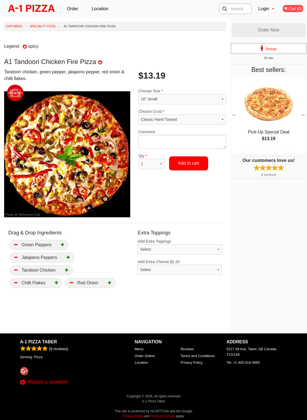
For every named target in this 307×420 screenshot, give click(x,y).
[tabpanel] (268, 115)
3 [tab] (264, 150)
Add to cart (188, 163)
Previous (234, 114)
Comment (182, 139)
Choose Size (182, 96)
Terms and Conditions (198, 356)
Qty (151, 161)
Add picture (15, 93)
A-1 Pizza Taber (38, 341)
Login (263, 8)
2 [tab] (256, 150)
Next (303, 114)
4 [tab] (273, 150)
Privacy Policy (192, 362)
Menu (139, 349)
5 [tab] (281, 150)
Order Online (73, 12)
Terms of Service (162, 416)
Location (100, 8)
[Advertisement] (115, 315)
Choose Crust (182, 117)
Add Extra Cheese (180, 267)
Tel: (243, 362)
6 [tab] (289, 150)
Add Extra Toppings (180, 247)
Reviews (187, 349)
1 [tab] (248, 150)
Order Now (268, 30)
